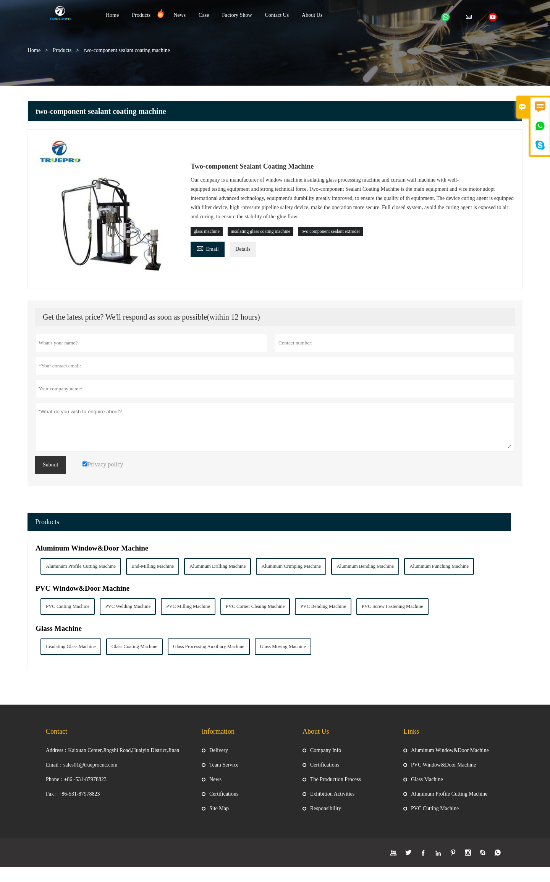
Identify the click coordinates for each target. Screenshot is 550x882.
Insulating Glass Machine (71, 646)
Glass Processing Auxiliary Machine (208, 646)
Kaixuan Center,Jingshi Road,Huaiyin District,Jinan (123, 756)
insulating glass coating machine (260, 231)
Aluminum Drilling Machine (217, 566)
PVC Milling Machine (188, 606)
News (179, 15)
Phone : (54, 785)
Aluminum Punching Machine (439, 566)
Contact (56, 737)
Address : (56, 756)
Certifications (223, 799)
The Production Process (335, 785)
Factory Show (237, 15)
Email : (53, 770)
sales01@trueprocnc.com (90, 770)
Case (204, 15)
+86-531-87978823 (79, 799)
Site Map (219, 814)
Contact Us (277, 15)
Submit (50, 465)
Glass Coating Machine (134, 646)
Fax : (51, 799)
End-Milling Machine (152, 566)
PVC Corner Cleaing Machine (255, 606)
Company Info (325, 756)
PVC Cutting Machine (67, 606)
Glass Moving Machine (283, 646)
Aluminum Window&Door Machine (92, 548)
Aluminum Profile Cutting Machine (81, 566)
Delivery (218, 756)
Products (141, 15)
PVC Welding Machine (127, 606)
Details (243, 249)
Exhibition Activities (332, 799)
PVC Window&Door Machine (82, 588)
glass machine (207, 231)
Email (207, 248)
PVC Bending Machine (323, 606)
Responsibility (325, 814)
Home (112, 15)
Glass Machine (59, 628)
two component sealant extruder (330, 231)
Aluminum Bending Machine (365, 566)
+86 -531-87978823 (85, 785)
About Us (312, 15)
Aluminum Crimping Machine (291, 566)
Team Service (223, 770)
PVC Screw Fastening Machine (392, 606)
